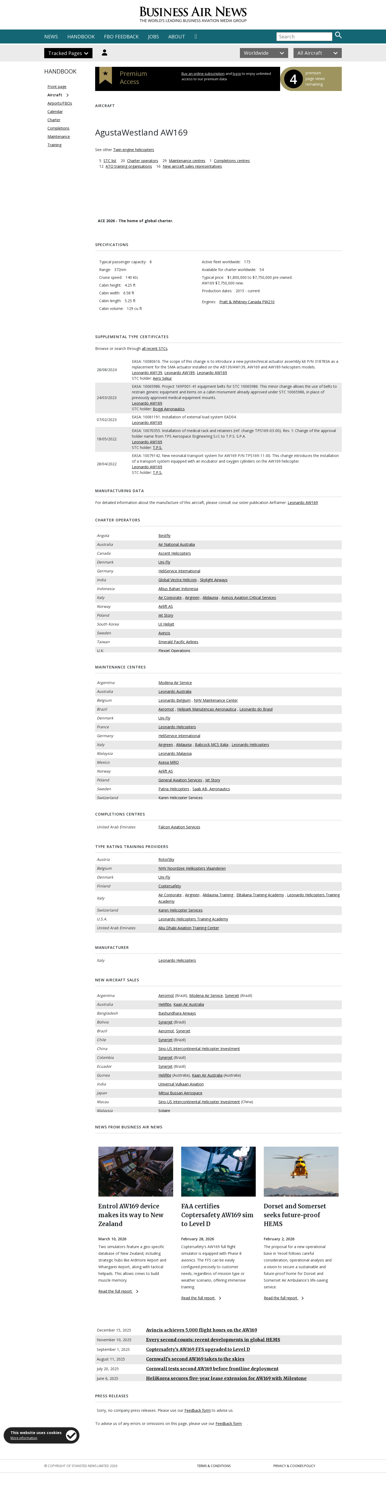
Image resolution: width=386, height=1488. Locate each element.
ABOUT (176, 36)
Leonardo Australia (174, 691)
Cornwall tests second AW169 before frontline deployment (212, 1368)
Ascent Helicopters (174, 553)
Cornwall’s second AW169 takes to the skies (195, 1359)
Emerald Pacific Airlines (178, 641)
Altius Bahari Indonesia (178, 588)
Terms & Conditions (214, 1466)
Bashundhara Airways (177, 1013)
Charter (53, 119)
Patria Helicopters (173, 788)
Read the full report (118, 1291)
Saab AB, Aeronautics (211, 788)
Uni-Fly (164, 562)
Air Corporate (170, 597)
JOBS (153, 36)
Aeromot (166, 709)
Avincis (164, 632)
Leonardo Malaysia (175, 753)
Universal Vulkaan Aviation (181, 1084)
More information (23, 1438)
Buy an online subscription (203, 73)
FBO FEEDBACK (121, 36)
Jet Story (165, 615)
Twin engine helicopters (133, 149)
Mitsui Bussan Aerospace (180, 1092)
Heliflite (164, 1004)
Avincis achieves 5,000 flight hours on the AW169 (201, 1330)
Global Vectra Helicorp (177, 579)
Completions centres (232, 160)
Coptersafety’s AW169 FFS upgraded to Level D (198, 1349)
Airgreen (192, 597)
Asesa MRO (168, 762)
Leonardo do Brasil (256, 709)
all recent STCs (155, 348)
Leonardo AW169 (212, 372)
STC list (109, 160)
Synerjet (232, 995)
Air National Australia (176, 544)
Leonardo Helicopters (177, 726)
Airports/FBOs (59, 103)
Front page (56, 86)
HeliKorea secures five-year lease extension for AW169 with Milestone (226, 1378)
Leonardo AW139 (147, 372)
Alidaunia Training (218, 894)
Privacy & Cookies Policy (294, 1466)
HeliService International (179, 570)
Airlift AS (165, 606)
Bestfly (164, 535)
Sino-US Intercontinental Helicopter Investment (199, 1048)
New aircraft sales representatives (192, 166)
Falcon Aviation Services (179, 826)
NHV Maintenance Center (216, 700)
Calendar (55, 111)
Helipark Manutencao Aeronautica (206, 709)
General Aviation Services (180, 780)
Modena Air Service (175, 682)
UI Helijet (166, 624)
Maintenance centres (187, 160)
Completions (58, 128)
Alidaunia (210, 597)
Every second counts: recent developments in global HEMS (213, 1339)
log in (237, 73)
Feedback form (197, 1410)
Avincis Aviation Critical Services (248, 597)
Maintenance (58, 136)
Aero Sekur (162, 378)
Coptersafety (169, 886)
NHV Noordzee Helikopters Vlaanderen (192, 868)
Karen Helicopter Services (180, 797)
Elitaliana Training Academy (260, 894)
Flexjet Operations (174, 650)
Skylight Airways (214, 579)
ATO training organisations (129, 166)
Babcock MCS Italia (211, 744)
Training (54, 144)
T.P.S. (157, 447)
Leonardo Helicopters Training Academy (193, 919)
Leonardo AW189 (179, 372)
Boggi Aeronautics (169, 408)
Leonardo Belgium (174, 700)
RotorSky (166, 859)
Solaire (164, 1110)
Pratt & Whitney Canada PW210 (246, 301)
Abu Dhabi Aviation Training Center (188, 927)
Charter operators (142, 160)
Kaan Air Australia (188, 1004)
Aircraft (54, 94)
